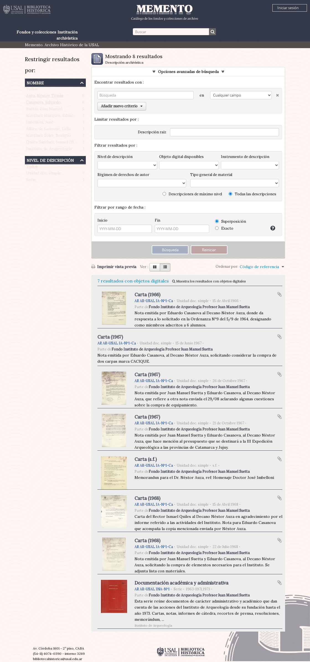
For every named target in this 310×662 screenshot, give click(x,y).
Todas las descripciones (252, 194)
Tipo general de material (211, 174)
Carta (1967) (110, 337)
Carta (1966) (147, 294)
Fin (157, 220)
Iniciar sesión (288, 7)
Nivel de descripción (50, 159)
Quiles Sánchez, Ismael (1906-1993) (58, 143)
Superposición (230, 221)
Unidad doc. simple (43, 174)
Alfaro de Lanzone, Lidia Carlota (56, 130)
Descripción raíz (152, 132)
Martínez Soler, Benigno (48, 136)
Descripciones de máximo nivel (192, 194)
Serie (31, 180)
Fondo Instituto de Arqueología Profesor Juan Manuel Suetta (199, 307)
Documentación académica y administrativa (181, 583)
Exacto (224, 228)
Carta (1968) (147, 498)
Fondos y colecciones (36, 32)
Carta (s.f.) (146, 459)
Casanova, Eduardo (43, 103)
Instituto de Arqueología (49, 149)
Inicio (102, 220)
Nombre (35, 82)
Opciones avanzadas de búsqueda (188, 71)
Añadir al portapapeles (279, 294)
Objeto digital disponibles (181, 156)
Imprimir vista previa (113, 266)
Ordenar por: (227, 266)
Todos (32, 90)
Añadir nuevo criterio (122, 106)
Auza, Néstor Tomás (44, 96)
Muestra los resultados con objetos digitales (209, 281)
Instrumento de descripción (245, 156)
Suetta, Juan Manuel (44, 110)
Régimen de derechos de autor (123, 174)
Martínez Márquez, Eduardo (52, 116)
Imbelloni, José (39, 123)
